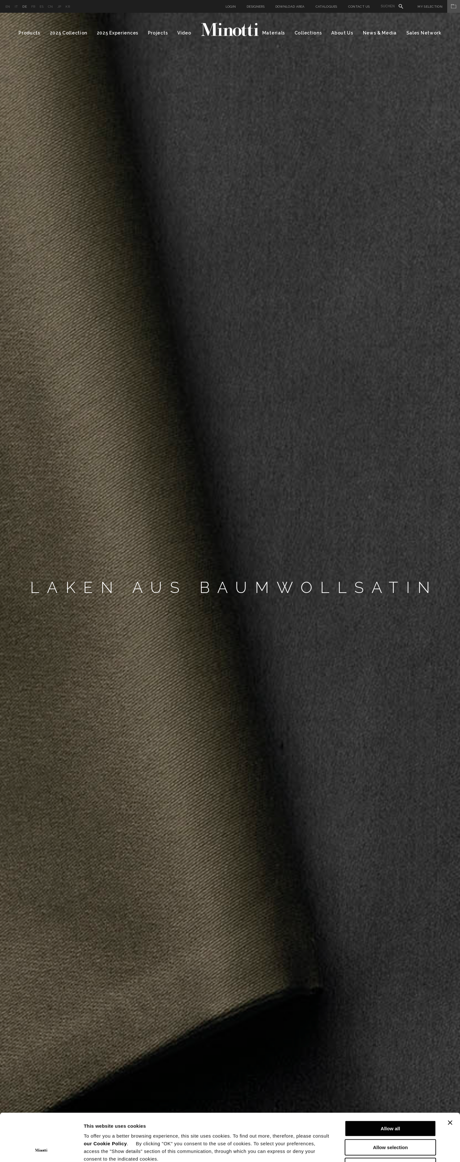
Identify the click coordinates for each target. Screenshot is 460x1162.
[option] (230, 587)
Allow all (390, 1084)
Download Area (290, 6)
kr (67, 6)
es (41, 6)
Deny (390, 1121)
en (7, 6)
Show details (335, 1149)
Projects (158, 32)
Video (184, 32)
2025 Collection (69, 32)
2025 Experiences (117, 32)
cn (50, 6)
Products (29, 32)
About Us (342, 32)
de (24, 6)
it (16, 6)
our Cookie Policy (105, 1099)
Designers (255, 6)
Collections (308, 32)
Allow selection (390, 1102)
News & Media (380, 32)
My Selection (439, 6)
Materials (273, 32)
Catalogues (326, 6)
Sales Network (423, 32)
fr (33, 6)
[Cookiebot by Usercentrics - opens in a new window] (41, 1149)
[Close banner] (450, 1078)
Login (231, 6)
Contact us (359, 6)
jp (59, 6)
